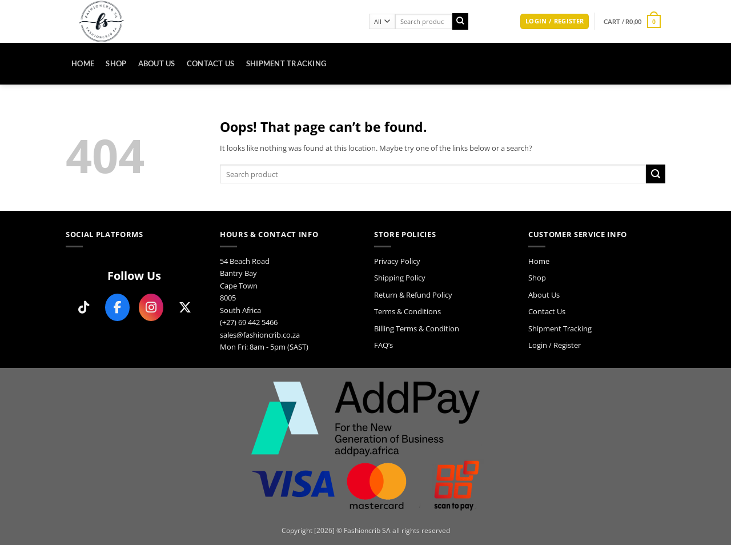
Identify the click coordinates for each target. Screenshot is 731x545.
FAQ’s (383, 345)
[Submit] (460, 21)
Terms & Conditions (407, 311)
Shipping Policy (399, 277)
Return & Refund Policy (413, 295)
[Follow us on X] (184, 307)
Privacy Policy (397, 261)
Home (82, 63)
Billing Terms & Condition (416, 328)
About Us (156, 63)
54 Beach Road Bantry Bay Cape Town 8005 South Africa (245, 285)
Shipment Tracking (286, 63)
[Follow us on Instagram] (151, 307)
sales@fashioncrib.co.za (260, 335)
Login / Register (554, 345)
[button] (554, 22)
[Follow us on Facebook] (117, 307)
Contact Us (211, 63)
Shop (116, 63)
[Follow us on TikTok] (83, 307)
